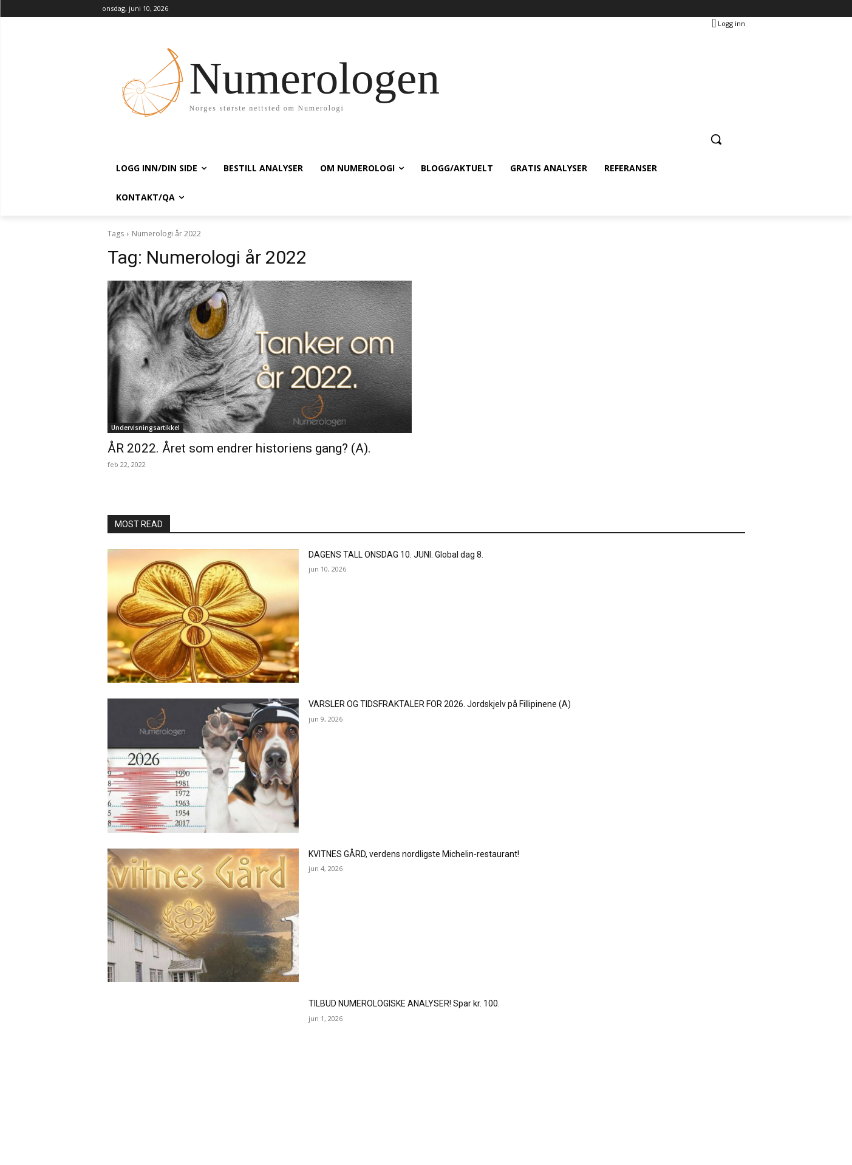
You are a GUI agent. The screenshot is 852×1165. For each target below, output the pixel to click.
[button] (716, 139)
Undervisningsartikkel (145, 427)
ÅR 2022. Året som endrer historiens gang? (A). (239, 448)
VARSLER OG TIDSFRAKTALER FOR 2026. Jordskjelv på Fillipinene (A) (439, 704)
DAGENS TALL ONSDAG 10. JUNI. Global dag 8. (395, 554)
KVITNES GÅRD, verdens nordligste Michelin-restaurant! (413, 854)
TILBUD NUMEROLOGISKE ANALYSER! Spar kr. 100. (404, 1003)
